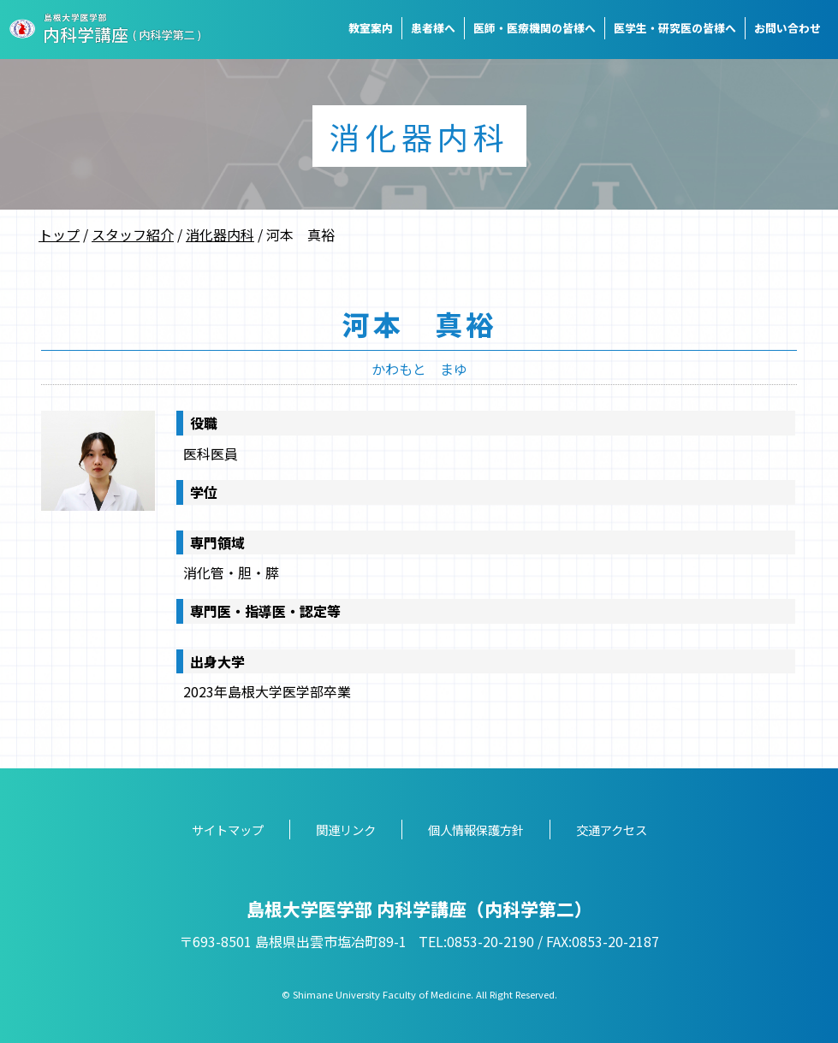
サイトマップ (228, 830)
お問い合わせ (787, 28)
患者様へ (433, 28)
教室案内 (370, 28)
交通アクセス (611, 830)
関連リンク (346, 830)
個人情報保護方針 (476, 830)
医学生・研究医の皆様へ (675, 28)
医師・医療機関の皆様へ (534, 28)
